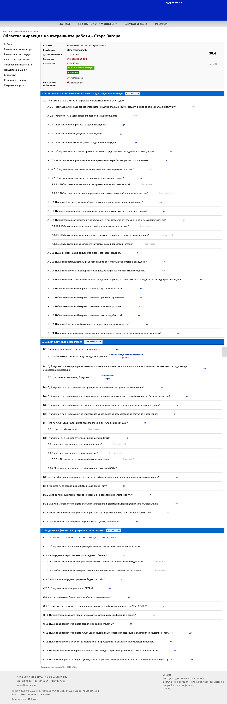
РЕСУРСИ (161, 24)
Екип (14, 694)
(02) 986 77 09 (58, 680)
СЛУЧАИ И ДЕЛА (135, 24)
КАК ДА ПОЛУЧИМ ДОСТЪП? (97, 24)
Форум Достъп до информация (179, 685)
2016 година (33, 31)
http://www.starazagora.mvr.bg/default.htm (86, 45)
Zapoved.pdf (77, 82)
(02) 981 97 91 (41, 680)
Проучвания (19, 31)
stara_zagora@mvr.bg (77, 50)
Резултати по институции (17, 54)
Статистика (10, 74)
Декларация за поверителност (36, 694)
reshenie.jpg (77, 78)
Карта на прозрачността (17, 59)
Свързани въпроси (14, 85)
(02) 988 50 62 (24, 680)
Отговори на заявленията (18, 64)
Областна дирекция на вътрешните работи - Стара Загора (61, 35)
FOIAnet (167, 688)
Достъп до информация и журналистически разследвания (193, 681)
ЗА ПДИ (64, 24)
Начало (6, 31)
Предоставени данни (15, 69)
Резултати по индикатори (18, 49)
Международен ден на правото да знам (184, 678)
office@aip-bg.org (26, 684)
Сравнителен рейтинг (15, 80)
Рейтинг (8, 44)
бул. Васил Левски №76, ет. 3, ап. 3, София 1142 (42, 676)
